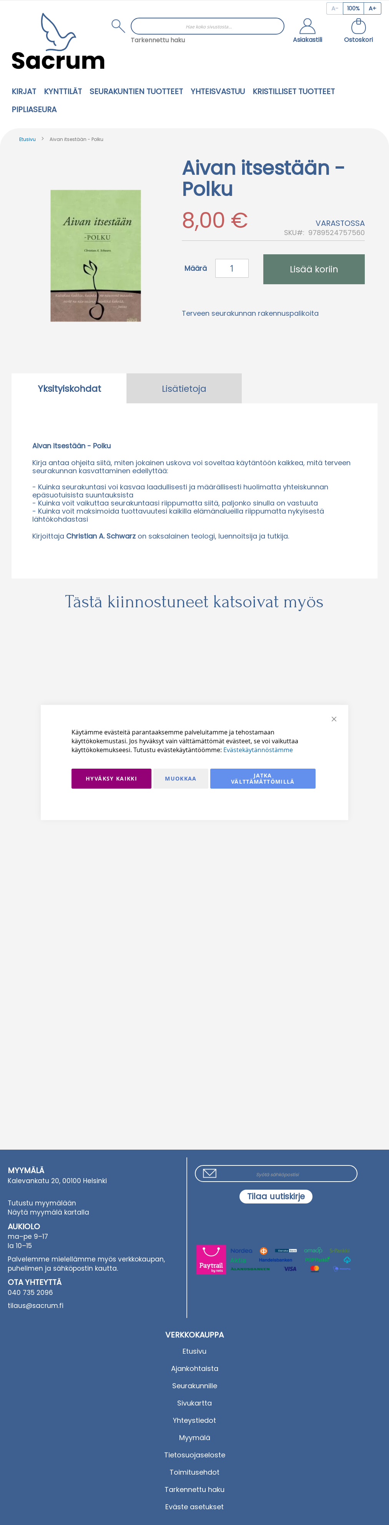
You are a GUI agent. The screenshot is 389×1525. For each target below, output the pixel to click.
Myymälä (194, 1437)
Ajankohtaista (194, 1368)
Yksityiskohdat (69, 389)
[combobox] (207, 26)
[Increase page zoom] (372, 8)
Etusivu (27, 139)
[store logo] (58, 41)
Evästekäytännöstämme (258, 750)
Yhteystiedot (194, 1420)
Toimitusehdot (194, 1472)
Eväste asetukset (194, 1507)
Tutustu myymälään (42, 1203)
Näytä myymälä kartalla (48, 1212)
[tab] (69, 388)
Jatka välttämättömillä (263, 778)
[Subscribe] (276, 1196)
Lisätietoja (184, 389)
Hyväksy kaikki (111, 778)
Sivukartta (194, 1403)
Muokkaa (180, 778)
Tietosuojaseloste (194, 1455)
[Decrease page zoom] (334, 8)
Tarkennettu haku (158, 40)
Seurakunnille (194, 1386)
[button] (307, 31)
